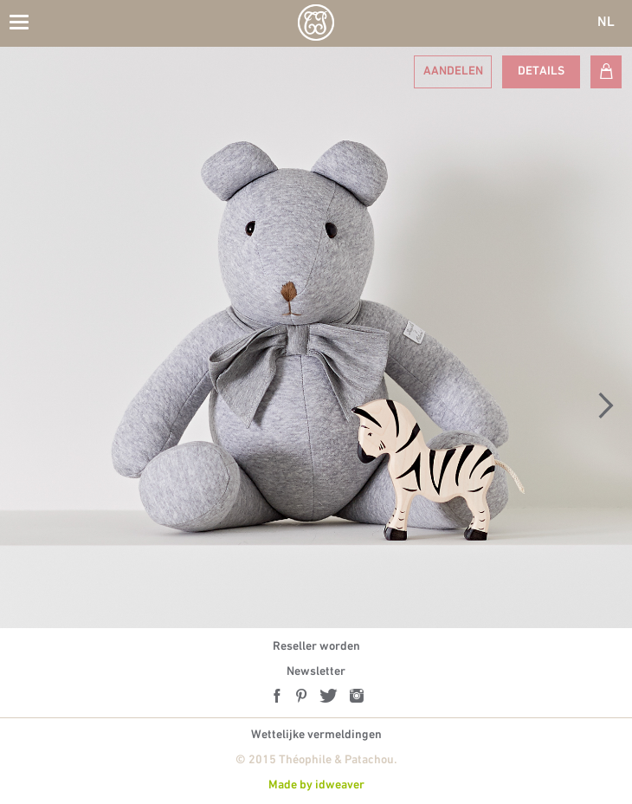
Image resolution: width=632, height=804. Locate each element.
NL (606, 22)
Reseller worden (316, 646)
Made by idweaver (316, 785)
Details (541, 71)
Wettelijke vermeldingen (316, 735)
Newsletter (316, 672)
